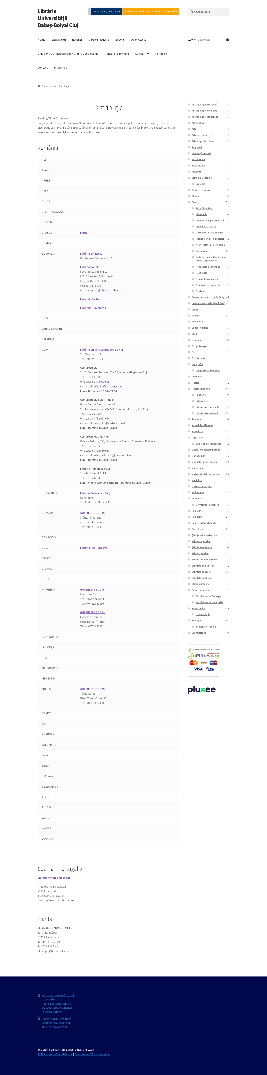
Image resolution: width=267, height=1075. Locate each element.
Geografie (197, 364)
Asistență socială (201, 153)
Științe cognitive (201, 541)
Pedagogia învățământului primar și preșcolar (211, 258)
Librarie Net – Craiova (93, 547)
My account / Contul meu (107, 11)
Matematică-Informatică (206, 474)
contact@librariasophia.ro (104, 290)
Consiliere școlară (206, 226)
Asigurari (197, 147)
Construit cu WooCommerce (92, 1054)
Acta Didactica (204, 208)
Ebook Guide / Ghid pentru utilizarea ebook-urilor (151, 11)
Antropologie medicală (204, 110)
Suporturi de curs (201, 590)
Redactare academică (208, 266)
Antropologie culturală (204, 104)
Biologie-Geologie (202, 177)
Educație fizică (200, 327)
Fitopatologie (199, 346)
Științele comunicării (203, 565)
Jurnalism (197, 431)
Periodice (161, 53)
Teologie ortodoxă (206, 626)
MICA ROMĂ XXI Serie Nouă (210, 244)
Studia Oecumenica (207, 279)
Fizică (195, 352)
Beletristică (198, 165)
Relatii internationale (204, 523)
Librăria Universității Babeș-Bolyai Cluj (58, 18)
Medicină (197, 480)
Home (41, 39)
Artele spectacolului (203, 141)
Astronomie (198, 159)
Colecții (139, 53)
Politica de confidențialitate (55, 1054)
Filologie (196, 340)
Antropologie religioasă (205, 116)
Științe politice (200, 553)
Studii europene (201, 583)
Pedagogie (198, 492)
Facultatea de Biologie (208, 596)
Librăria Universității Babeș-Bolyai (101, 349)
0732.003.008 (102, 381)
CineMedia (201, 214)
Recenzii (77, 39)
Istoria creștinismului (208, 407)
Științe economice (202, 547)
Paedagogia (202, 251)
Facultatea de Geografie (209, 602)
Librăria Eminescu (91, 253)
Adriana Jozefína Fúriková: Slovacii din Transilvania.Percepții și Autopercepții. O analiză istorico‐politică (58, 1003)
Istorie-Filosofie (201, 388)
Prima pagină (49, 86)
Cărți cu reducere (99, 39)
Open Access (138, 39)
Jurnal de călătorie (202, 425)
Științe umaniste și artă (205, 559)
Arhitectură (198, 122)
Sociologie (198, 529)
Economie (197, 321)
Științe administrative (204, 535)
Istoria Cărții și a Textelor (210, 238)
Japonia (196, 419)
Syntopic (201, 291)
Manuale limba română (204, 462)
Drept (195, 309)
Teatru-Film (198, 608)
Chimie (195, 196)
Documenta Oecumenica (210, 232)
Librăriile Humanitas (93, 308)
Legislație (197, 437)
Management (199, 455)
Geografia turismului (208, 370)
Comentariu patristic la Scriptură (210, 297)
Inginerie (197, 376)
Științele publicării (202, 578)
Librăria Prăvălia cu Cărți (95, 493)
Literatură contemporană (206, 449)
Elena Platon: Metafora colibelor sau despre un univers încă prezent (56, 1023)
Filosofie (201, 394)
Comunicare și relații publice (208, 303)
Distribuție (60, 67)
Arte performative (202, 135)
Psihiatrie (197, 510)
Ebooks (119, 39)
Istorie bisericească (207, 413)
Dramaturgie (203, 614)
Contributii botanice (207, 504)
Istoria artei (202, 401)
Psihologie (198, 516)
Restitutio (201, 272)
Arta (194, 128)
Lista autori (59, 39)
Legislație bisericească (208, 443)
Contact (43, 67)
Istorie (195, 382)
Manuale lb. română (116, 53)
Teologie (196, 620)
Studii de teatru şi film (208, 285)
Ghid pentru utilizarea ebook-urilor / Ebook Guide (68, 53)
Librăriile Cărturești (92, 299)
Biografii (197, 171)
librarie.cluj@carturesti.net (106, 386)
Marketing (197, 468)
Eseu (194, 333)
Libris (83, 232)
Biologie (200, 183)
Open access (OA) (202, 486)
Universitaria (199, 632)
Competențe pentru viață (210, 220)
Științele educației (202, 571)
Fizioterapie (198, 358)
